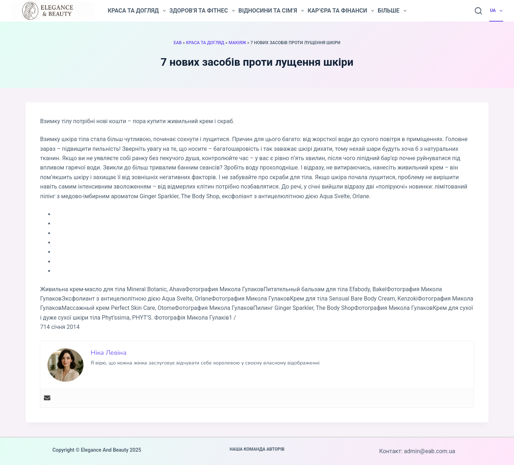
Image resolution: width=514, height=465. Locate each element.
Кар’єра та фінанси (341, 10)
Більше (392, 10)
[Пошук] (478, 10)
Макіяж (237, 42)
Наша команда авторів (257, 449)
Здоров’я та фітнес (202, 10)
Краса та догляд (136, 10)
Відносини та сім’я (271, 10)
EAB (178, 42)
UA (496, 10)
